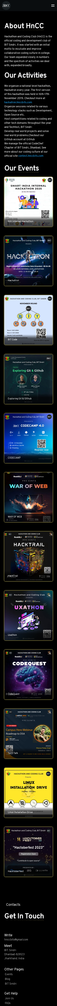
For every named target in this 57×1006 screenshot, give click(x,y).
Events (9, 974)
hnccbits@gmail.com (16, 939)
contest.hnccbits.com (30, 156)
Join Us (9, 998)
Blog (7, 979)
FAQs (7, 1003)
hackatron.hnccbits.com (18, 102)
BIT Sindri (10, 984)
